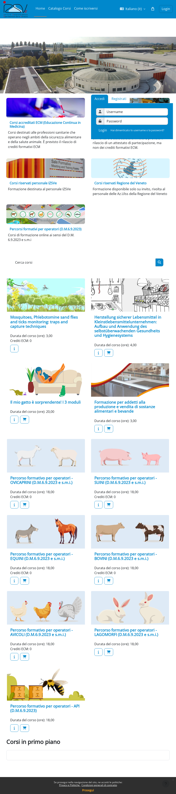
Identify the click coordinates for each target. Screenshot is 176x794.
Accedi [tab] (100, 98)
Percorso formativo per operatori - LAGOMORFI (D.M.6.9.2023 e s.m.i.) (126, 632)
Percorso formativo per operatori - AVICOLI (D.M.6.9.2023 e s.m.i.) (41, 632)
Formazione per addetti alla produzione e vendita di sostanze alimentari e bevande (124, 407)
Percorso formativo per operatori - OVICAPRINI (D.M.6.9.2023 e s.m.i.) (41, 480)
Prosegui (88, 790)
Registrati (119, 98)
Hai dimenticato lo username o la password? (137, 130)
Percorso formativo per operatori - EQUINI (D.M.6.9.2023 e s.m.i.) (41, 556)
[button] (132, 9)
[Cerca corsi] (84, 262)
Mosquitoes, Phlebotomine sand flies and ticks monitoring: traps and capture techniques (44, 322)
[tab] (119, 99)
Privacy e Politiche (69, 785)
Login (166, 9)
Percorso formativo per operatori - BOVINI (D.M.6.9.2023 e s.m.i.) (125, 556)
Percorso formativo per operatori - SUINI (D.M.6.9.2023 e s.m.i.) (125, 480)
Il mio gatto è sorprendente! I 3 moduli (45, 402)
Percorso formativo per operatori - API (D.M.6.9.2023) (44, 708)
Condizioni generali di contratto (99, 785)
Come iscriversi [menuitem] (86, 8)
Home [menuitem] (40, 8)
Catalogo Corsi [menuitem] (59, 8)
